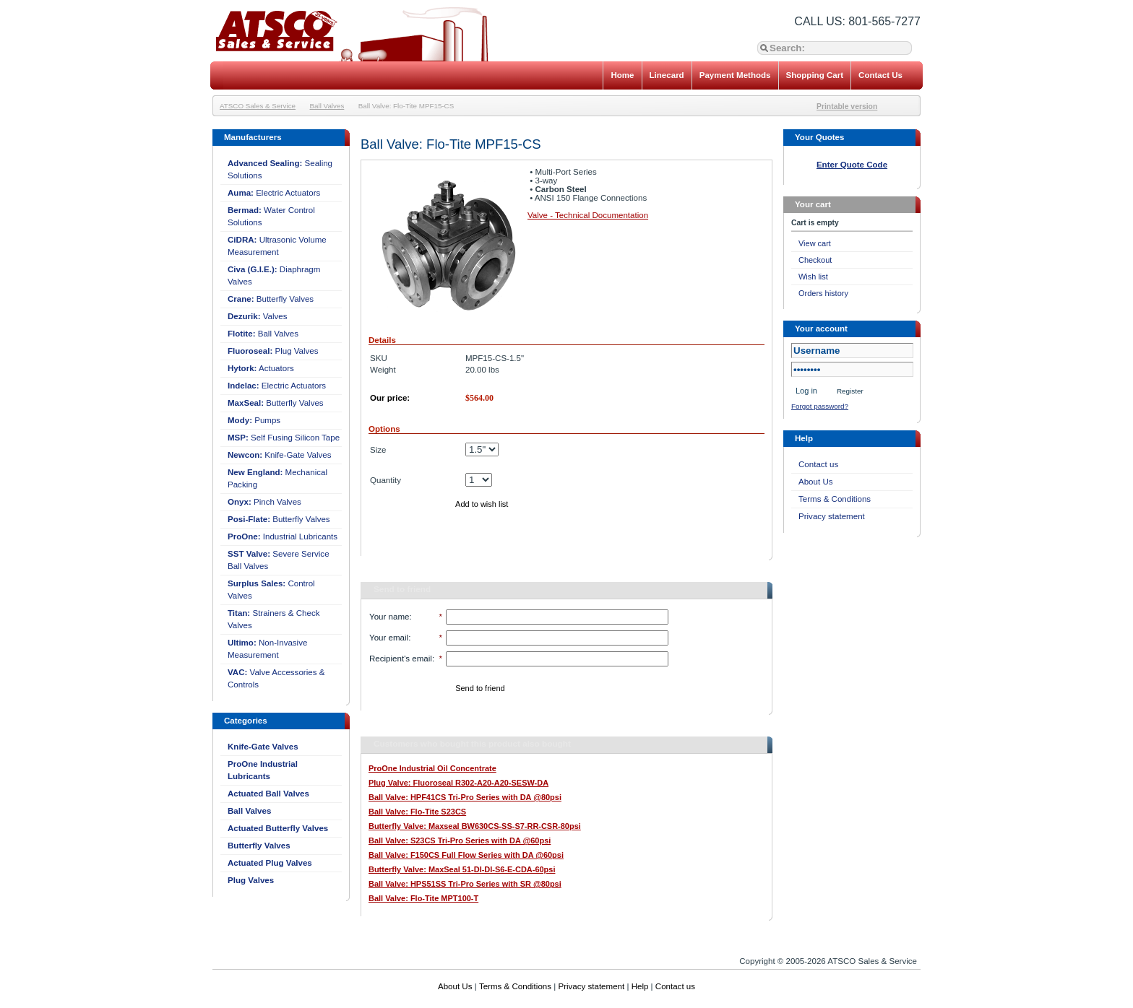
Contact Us (880, 75)
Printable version (847, 106)
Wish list (813, 276)
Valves (258, 316)
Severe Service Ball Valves (278, 559)
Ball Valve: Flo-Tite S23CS (417, 811)
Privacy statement (831, 516)
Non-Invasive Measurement (267, 648)
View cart (814, 243)
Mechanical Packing (277, 478)
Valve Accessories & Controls (276, 678)
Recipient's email (400, 658)
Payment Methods (735, 75)
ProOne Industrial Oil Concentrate (432, 768)
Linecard (667, 75)
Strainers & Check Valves (273, 619)
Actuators (261, 368)
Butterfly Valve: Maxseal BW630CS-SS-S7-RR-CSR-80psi (475, 826)
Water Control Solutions (271, 216)
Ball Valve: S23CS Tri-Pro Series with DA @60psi (460, 840)
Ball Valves (327, 106)
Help (640, 986)
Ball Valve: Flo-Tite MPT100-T (423, 898)
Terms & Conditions (834, 499)
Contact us (818, 464)
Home (622, 75)
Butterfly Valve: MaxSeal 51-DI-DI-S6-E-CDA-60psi (462, 869)
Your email (388, 637)
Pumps (254, 420)
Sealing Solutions (280, 169)
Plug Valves (273, 351)
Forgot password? (819, 406)
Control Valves (271, 589)
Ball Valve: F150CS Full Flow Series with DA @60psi (466, 855)
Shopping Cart (815, 75)
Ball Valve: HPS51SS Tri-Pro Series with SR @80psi (465, 883)
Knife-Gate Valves (280, 455)
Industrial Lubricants (282, 536)
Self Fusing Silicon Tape (284, 437)
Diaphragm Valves (274, 275)
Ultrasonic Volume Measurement (277, 245)
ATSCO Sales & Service (258, 106)
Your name (389, 616)
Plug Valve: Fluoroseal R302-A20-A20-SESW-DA (458, 782)
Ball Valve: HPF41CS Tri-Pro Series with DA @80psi (465, 797)
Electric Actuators (274, 192)
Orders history (823, 293)
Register (850, 391)
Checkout (815, 260)
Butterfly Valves (271, 299)
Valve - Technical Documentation (587, 215)
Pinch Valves (264, 502)
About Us (815, 481)
